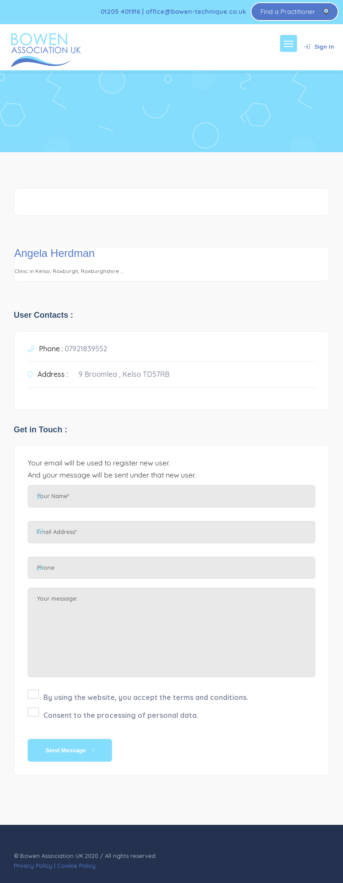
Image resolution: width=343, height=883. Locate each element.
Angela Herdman (54, 253)
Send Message (70, 750)
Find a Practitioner (287, 12)
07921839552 (86, 348)
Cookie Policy (76, 865)
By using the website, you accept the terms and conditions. (145, 697)
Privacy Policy (33, 865)
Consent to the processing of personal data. (120, 715)
